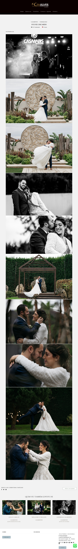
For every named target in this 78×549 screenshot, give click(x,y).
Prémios (55, 11)
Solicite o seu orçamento (70, 488)
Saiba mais (6, 537)
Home (22, 11)
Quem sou (28, 11)
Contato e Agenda (46, 11)
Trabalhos (36, 11)
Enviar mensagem (63, 535)
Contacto (62, 547)
